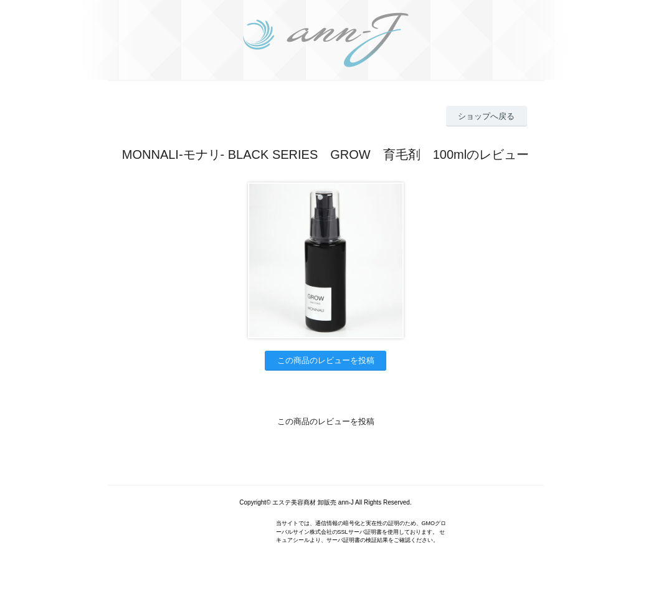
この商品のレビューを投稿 (325, 360)
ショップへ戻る (486, 116)
